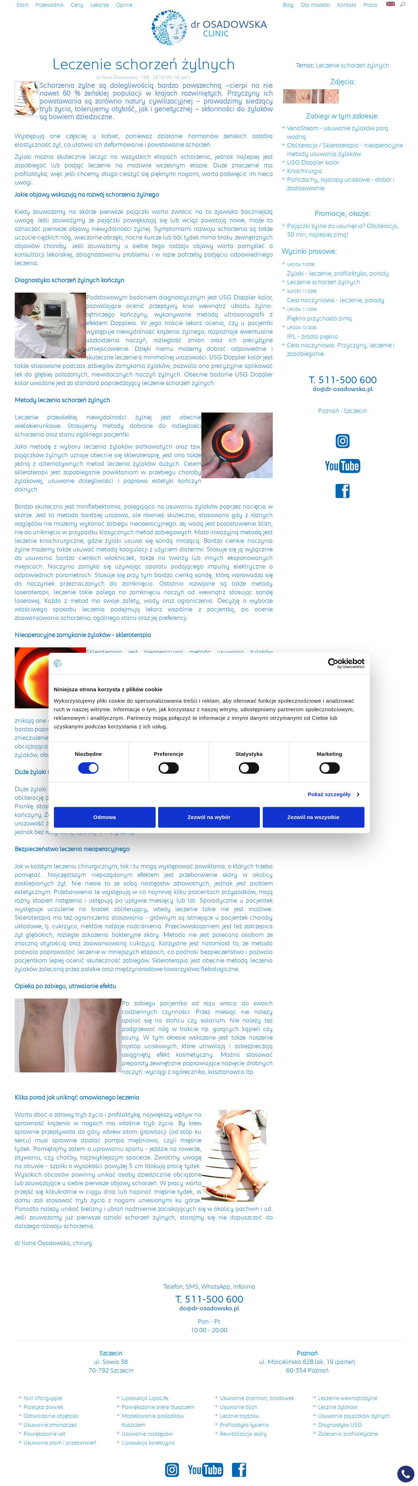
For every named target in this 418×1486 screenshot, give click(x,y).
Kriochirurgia (304, 171)
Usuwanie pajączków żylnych (354, 1415)
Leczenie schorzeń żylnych (352, 65)
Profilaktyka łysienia (244, 1424)
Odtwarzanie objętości (51, 1415)
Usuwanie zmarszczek (50, 1424)
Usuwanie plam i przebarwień (60, 1442)
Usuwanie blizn (238, 1406)
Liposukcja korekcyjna (148, 1442)
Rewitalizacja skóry (243, 1433)
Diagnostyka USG (340, 1424)
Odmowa (104, 817)
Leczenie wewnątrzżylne (347, 1397)
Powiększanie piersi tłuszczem (158, 1406)
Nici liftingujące (43, 1397)
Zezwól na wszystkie (313, 817)
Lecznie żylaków (338, 1406)
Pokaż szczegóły (329, 794)
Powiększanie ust (44, 1433)
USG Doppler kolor (313, 162)
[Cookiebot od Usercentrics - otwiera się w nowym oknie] (333, 663)
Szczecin (355, 410)
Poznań (329, 410)
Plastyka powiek (43, 1406)
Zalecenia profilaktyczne (348, 1433)
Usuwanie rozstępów (147, 1433)
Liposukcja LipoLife (145, 1397)
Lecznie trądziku (239, 1415)
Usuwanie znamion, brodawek (257, 1397)
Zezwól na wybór (208, 817)
